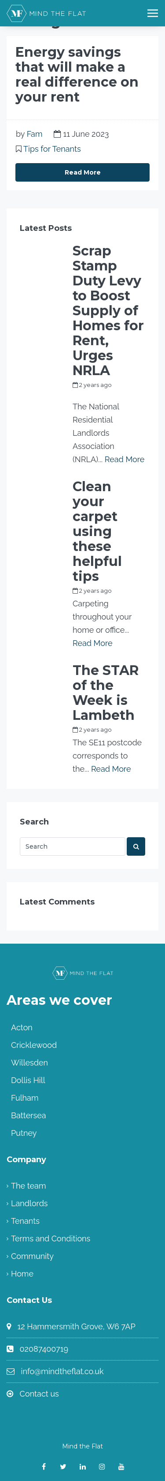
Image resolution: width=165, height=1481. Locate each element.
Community (32, 1256)
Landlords (29, 1203)
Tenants (25, 1221)
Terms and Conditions (50, 1238)
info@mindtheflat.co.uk (62, 1371)
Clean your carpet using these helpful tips (97, 531)
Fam (35, 134)
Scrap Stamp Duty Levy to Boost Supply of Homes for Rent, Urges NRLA (108, 311)
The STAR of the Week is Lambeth (106, 693)
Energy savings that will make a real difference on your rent (77, 74)
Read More (83, 172)
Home (22, 1273)
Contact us (39, 1393)
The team (28, 1185)
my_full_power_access (105, 394)
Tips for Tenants (52, 148)
